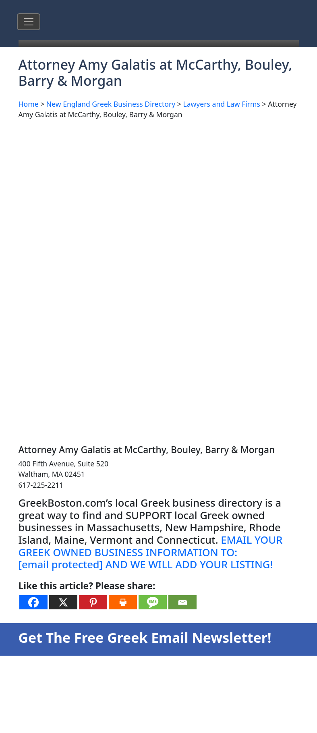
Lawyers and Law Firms (221, 104)
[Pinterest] (93, 602)
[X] (63, 602)
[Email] (182, 602)
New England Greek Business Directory (110, 104)
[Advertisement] (122, 182)
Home (29, 104)
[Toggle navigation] (28, 21)
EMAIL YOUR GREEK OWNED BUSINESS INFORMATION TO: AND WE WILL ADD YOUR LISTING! (151, 552)
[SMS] (153, 602)
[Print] (123, 602)
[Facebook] (33, 602)
